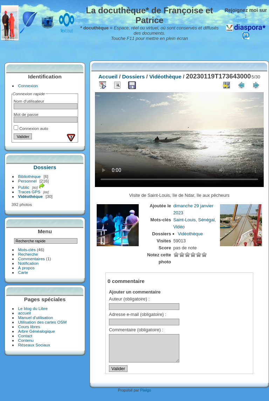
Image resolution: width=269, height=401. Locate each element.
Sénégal (206, 219)
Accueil (108, 76)
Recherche (28, 254)
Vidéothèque (30, 196)
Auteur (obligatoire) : (129, 299)
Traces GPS (29, 191)
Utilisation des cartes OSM (42, 322)
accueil (24, 313)
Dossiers (45, 167)
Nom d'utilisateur (29, 101)
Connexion (28, 85)
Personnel (27, 181)
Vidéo (179, 226)
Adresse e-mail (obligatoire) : (137, 314)
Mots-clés (27, 249)
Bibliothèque (29, 176)
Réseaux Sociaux (34, 345)
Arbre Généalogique (36, 331)
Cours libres (29, 326)
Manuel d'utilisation (35, 317)
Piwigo (145, 395)
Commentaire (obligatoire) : (136, 329)
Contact (25, 335)
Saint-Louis (184, 219)
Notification (28, 263)
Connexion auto (31, 128)
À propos (26, 267)
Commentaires (31, 258)
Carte (23, 272)
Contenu (26, 340)
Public (23, 187)
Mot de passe (26, 114)
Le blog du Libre (33, 308)
